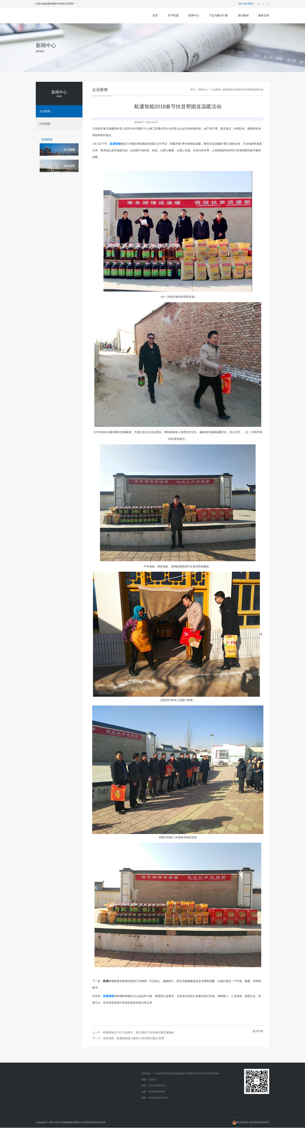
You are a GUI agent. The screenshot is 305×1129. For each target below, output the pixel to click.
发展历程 (42, 1080)
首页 (155, 15)
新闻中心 (193, 15)
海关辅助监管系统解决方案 (122, 1086)
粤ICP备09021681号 (95, 1123)
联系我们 (264, 4)
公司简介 (42, 1074)
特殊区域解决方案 (117, 1074)
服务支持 (263, 15)
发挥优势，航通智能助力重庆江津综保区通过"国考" (134, 1039)
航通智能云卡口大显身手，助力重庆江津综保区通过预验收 (138, 1033)
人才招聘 (42, 1098)
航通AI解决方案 (116, 1080)
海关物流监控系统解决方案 (122, 1092)
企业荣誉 (42, 1092)
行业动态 (77, 1080)
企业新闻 (215, 89)
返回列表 (257, 1032)
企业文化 (42, 1086)
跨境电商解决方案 (117, 1098)
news (59, 96)
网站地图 (250, 4)
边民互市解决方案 (117, 1111)
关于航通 (173, 15)
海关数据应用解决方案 (119, 1104)
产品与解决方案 (218, 15)
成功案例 (243, 15)
